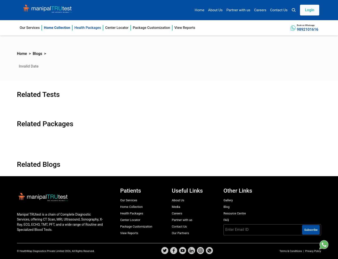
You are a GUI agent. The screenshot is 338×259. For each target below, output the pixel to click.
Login (309, 10)
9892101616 (307, 29)
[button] (305, 10)
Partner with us (238, 10)
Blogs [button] (37, 53)
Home (199, 10)
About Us (215, 10)
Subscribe (311, 230)
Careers (260, 10)
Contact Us (279, 10)
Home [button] (22, 53)
